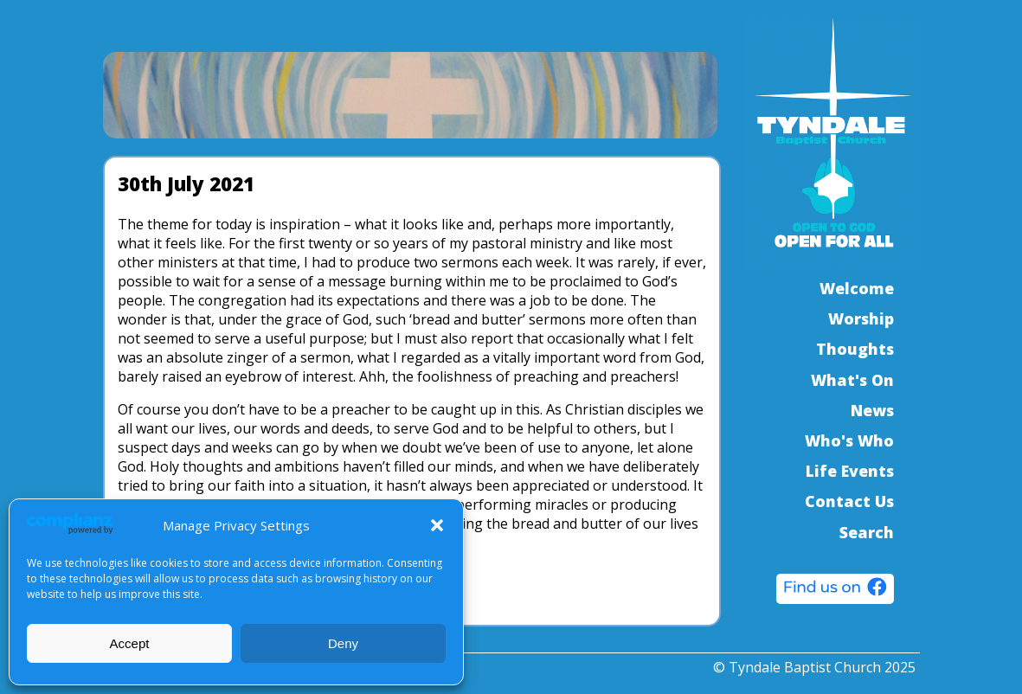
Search (866, 532)
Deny (343, 643)
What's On (852, 379)
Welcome (857, 288)
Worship (861, 318)
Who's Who (849, 440)
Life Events (850, 470)
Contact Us (849, 501)
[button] (437, 525)
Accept (130, 643)
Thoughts (855, 348)
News (872, 410)
